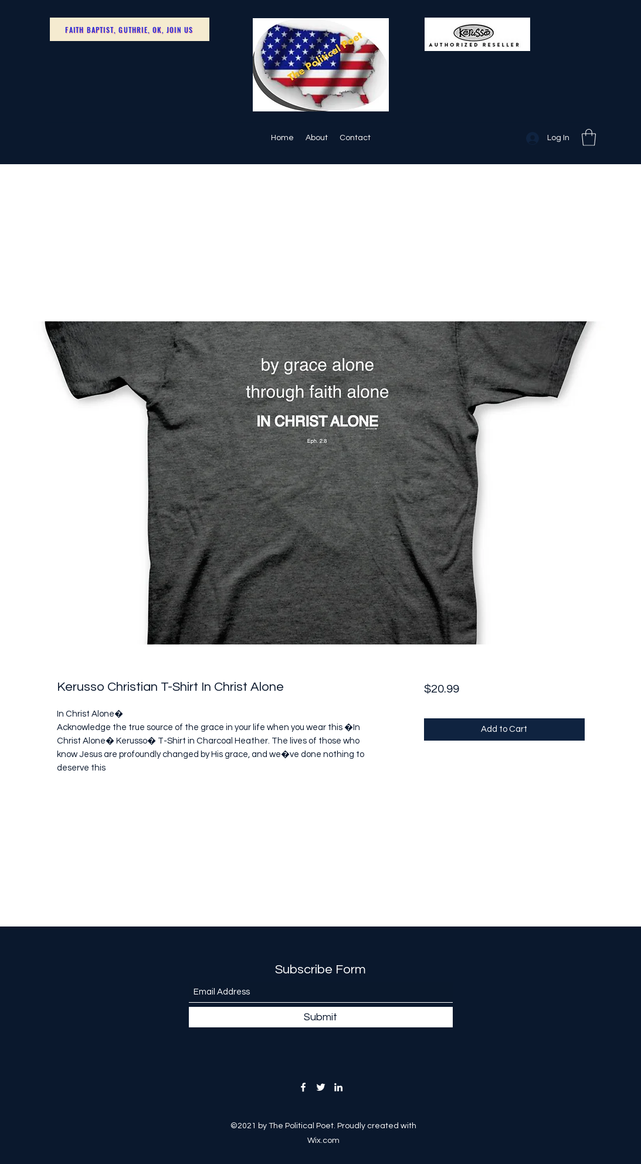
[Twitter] (321, 1087)
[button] (589, 137)
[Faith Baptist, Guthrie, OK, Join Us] (129, 29)
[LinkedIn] (338, 1087)
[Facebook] (303, 1087)
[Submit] (321, 1017)
